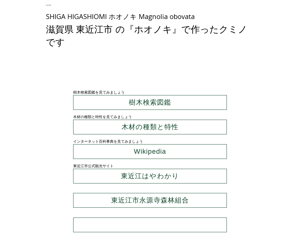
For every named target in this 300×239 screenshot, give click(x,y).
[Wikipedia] (150, 151)
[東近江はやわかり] (150, 176)
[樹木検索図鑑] (150, 102)
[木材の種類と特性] (150, 127)
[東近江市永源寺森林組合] (150, 200)
